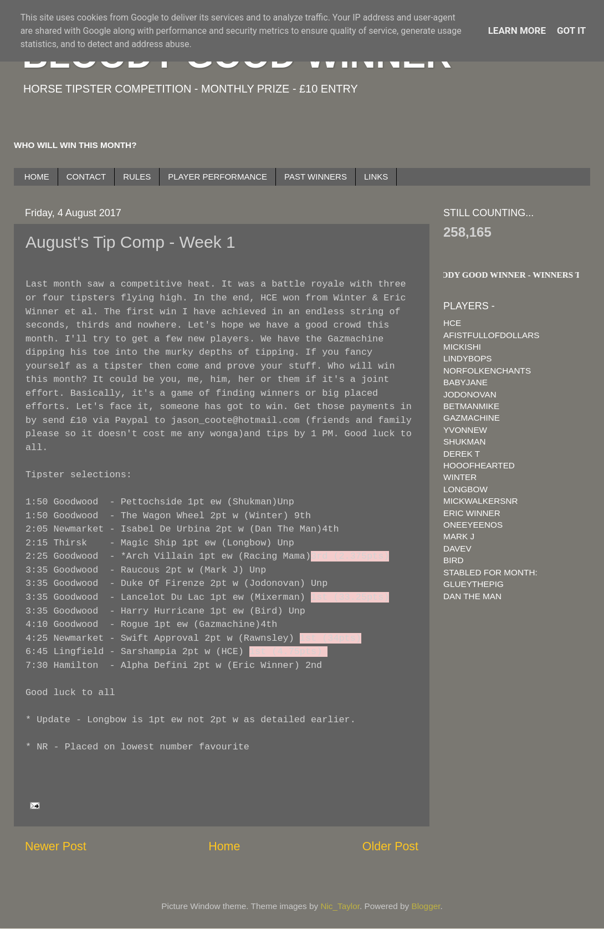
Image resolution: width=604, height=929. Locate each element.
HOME (36, 176)
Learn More (517, 30)
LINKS (376, 176)
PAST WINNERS (315, 176)
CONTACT (86, 176)
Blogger (426, 906)
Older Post (390, 846)
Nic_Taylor (340, 906)
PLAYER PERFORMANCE (217, 176)
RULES (137, 176)
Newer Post (55, 846)
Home (224, 846)
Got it (571, 30)
